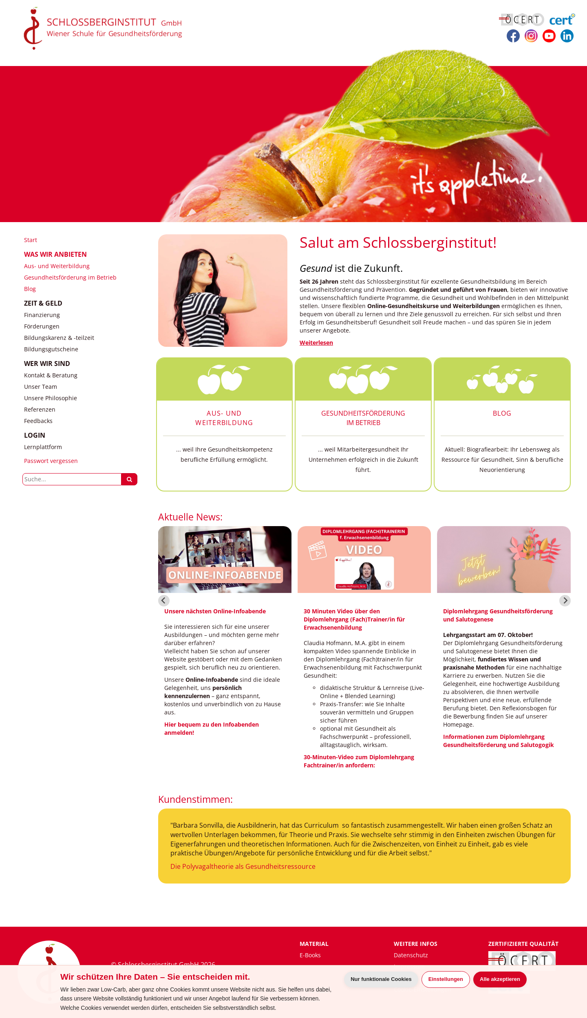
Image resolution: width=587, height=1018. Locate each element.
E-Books (310, 955)
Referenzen (39, 409)
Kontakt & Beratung (50, 375)
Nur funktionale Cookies (381, 979)
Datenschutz (411, 955)
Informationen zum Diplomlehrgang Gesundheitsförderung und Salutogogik (498, 741)
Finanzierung (42, 315)
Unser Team (40, 386)
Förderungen (42, 326)
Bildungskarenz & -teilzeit (59, 338)
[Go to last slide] (164, 600)
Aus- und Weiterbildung (57, 266)
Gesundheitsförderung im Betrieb (70, 277)
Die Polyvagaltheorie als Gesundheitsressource (243, 866)
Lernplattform (43, 447)
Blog (30, 289)
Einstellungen (445, 979)
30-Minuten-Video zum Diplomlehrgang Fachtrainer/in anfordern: (359, 761)
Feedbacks (38, 421)
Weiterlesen (316, 342)
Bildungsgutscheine (51, 349)
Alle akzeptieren (500, 979)
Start (30, 240)
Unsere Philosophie (50, 398)
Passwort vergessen (51, 461)
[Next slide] (565, 600)
